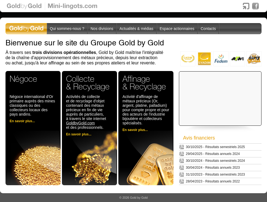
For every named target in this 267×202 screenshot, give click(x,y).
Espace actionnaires (177, 28)
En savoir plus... (22, 121)
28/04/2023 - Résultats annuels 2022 (213, 181)
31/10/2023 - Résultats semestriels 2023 (215, 174)
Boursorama (246, 6)
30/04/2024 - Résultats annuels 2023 (213, 168)
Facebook (255, 6)
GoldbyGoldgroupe (26, 28)
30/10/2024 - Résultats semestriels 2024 (215, 161)
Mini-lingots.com (73, 6)
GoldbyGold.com (80, 123)
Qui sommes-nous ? (67, 28)
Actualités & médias (136, 28)
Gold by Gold (24, 6)
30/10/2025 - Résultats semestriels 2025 (215, 147)
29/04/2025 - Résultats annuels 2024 (213, 154)
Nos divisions (102, 28)
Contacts (208, 28)
